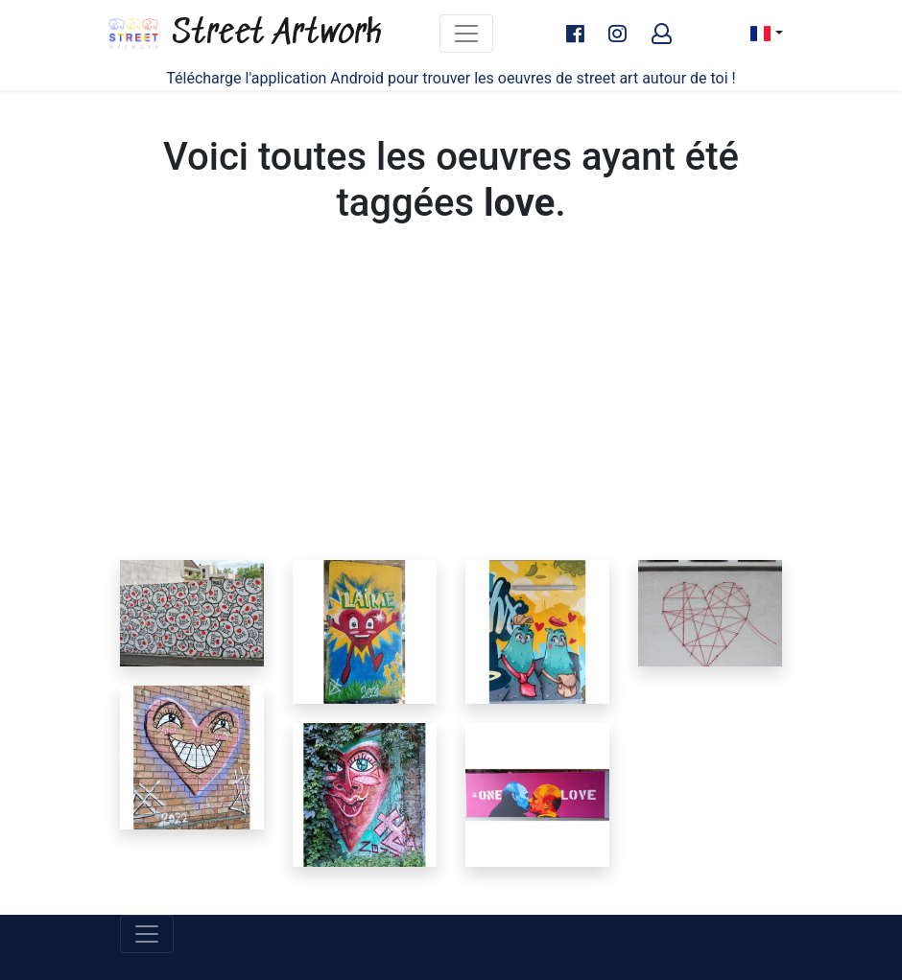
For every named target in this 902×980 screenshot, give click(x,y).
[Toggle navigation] (466, 33)
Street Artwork (244, 33)
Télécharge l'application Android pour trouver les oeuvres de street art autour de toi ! (450, 78)
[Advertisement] (451, 416)
